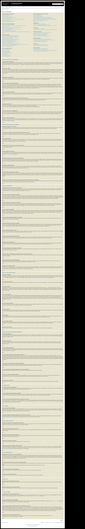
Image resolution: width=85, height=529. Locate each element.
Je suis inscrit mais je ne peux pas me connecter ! (9, 17)
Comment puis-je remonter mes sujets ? (7, 46)
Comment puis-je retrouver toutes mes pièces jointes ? (40, 45)
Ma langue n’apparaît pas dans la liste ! (7, 28)
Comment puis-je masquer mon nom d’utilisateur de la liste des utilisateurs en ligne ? (14, 25)
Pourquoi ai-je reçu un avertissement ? (7, 42)
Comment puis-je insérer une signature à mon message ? (10, 37)
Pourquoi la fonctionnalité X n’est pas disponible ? (40, 49)
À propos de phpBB (36, 495)
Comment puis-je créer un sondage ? (7, 38)
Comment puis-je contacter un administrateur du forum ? (41, 51)
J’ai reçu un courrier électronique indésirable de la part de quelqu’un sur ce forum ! (44, 25)
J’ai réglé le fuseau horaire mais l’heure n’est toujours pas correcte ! (11, 27)
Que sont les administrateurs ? (37, 14)
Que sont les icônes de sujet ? (6, 56)
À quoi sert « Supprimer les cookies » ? (7, 21)
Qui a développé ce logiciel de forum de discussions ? (40, 48)
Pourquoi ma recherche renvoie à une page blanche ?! (40, 34)
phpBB (30, 524)
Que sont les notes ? (5, 54)
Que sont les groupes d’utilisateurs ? (38, 16)
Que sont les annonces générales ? (7, 52)
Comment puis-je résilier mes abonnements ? (39, 41)
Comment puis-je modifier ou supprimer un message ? (9, 36)
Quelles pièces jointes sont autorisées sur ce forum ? (40, 44)
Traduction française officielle (31, 525)
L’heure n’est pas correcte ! (6, 26)
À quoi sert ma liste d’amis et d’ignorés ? (39, 28)
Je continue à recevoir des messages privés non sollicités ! (41, 24)
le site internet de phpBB (9, 154)
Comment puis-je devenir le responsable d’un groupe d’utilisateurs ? (42, 18)
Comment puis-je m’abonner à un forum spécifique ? (40, 40)
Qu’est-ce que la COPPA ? (5, 15)
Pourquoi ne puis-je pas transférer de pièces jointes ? (9, 41)
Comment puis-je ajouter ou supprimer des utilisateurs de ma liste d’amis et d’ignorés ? (45, 29)
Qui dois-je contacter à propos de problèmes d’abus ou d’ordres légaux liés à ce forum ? (45, 50)
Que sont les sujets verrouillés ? (6, 55)
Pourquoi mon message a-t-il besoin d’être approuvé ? (9, 45)
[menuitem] (7, 7)
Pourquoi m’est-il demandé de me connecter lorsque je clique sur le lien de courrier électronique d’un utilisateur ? (16, 32)
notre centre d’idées (55, 500)
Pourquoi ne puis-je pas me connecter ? (7, 18)
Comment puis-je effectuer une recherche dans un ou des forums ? (42, 32)
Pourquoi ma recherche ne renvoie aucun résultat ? (40, 33)
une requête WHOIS (27, 507)
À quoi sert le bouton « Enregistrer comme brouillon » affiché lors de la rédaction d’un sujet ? (15, 44)
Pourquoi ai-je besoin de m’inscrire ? (7, 14)
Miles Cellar (36, 525)
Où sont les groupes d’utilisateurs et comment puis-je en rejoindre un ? (43, 17)
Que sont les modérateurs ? (37, 15)
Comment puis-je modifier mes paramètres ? (8, 24)
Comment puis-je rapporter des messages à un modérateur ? (10, 43)
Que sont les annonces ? (5, 53)
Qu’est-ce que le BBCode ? (6, 49)
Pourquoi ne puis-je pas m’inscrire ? (7, 16)
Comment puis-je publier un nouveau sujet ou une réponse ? (10, 35)
